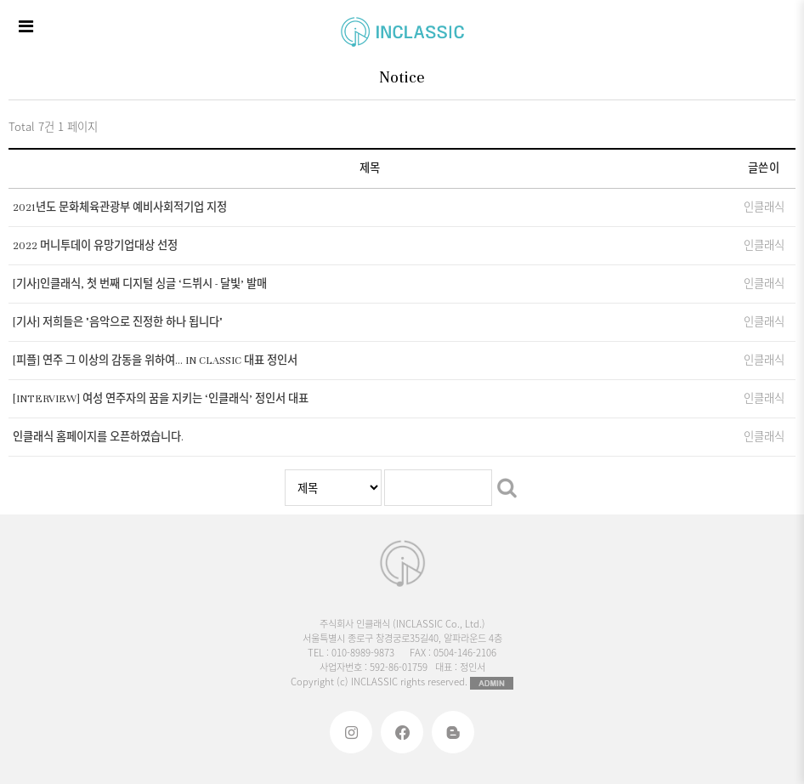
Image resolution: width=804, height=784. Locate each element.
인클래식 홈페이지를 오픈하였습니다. (98, 437)
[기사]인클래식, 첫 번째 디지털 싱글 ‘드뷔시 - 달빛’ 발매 (140, 284)
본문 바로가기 (0, 0)
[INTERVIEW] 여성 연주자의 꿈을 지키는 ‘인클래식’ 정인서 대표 (161, 399)
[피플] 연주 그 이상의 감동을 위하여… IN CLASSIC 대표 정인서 (155, 360)
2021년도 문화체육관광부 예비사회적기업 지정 (120, 207)
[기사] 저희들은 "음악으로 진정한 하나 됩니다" (118, 322)
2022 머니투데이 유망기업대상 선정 (95, 246)
